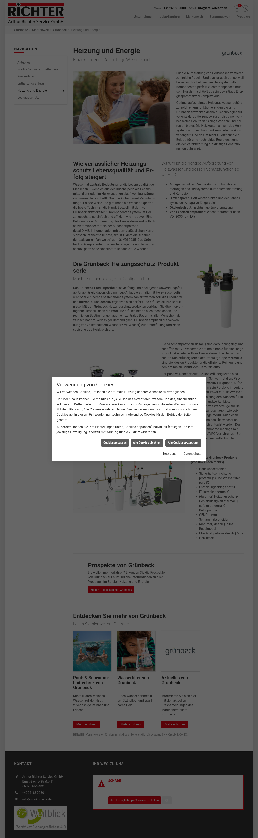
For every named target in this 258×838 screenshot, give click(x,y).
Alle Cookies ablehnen (147, 442)
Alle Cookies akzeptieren (183, 442)
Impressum (171, 454)
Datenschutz (192, 454)
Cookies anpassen (115, 442)
